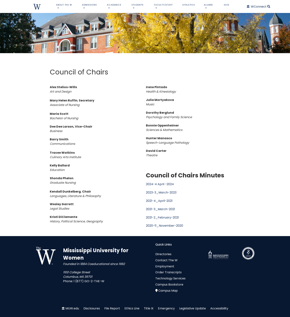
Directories (163, 254)
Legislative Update (192, 308)
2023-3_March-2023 (161, 192)
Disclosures (91, 308)
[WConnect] (256, 6)
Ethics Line (131, 308)
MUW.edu (72, 308)
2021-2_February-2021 (162, 217)
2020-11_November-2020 (164, 225)
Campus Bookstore (169, 284)
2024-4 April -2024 (160, 184)
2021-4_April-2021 (159, 201)
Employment (164, 266)
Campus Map (168, 290)
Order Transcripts (168, 272)
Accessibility (219, 308)
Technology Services (170, 278)
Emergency (166, 308)
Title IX (149, 308)
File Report (112, 308)
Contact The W (166, 260)
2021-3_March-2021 (160, 209)
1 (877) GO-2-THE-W (89, 281)
